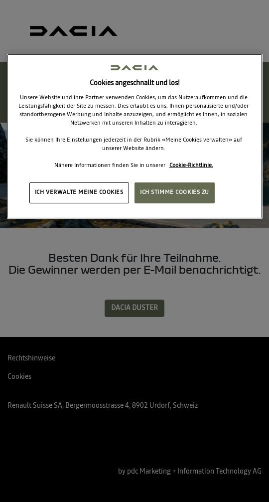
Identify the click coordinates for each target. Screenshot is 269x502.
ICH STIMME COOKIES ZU (174, 192)
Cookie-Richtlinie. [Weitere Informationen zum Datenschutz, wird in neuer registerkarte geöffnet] (191, 165)
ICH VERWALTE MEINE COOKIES (79, 192)
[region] (135, 136)
